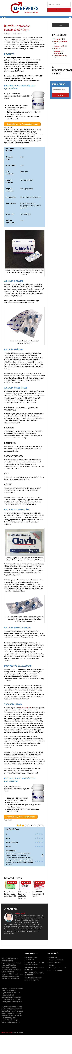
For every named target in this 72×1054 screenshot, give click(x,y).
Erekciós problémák (60, 41)
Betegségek (58, 39)
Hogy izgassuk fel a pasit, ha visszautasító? (34, 974)
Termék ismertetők (60, 56)
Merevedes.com (6, 1032)
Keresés (59, 10)
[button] (24, 249)
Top (60, 25)
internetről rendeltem (24, 708)
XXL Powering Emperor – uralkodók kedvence (23, 895)
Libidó (56, 48)
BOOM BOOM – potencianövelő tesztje (38, 894)
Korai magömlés (59, 46)
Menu (3, 17)
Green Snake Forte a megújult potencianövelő (10, 894)
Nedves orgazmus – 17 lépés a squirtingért (35, 969)
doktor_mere (20, 913)
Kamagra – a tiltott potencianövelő (31, 958)
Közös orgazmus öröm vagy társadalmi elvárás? (34, 964)
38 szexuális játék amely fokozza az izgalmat (33, 979)
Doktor (8, 34)
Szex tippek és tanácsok (57, 968)
